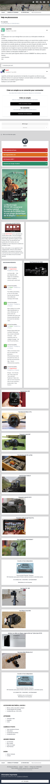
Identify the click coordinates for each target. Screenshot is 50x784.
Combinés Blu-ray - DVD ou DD (14, 711)
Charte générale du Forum (9, 150)
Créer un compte (11, 745)
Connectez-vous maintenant (25, 113)
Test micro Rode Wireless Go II (25, 652)
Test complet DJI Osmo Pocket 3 (25, 539)
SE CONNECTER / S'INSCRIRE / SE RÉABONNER (25, 579)
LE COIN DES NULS (14, 23)
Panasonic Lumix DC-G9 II (25, 497)
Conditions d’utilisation (22, 776)
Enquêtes (9, 720)
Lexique (9, 755)
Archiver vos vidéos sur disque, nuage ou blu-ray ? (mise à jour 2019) (25, 633)
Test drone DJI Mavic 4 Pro (25, 412)
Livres (8, 721)
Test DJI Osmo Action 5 (25, 475)
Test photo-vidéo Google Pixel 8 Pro (25, 518)
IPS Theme (9, 766)
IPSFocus (15, 766)
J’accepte (25, 781)
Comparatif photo (11, 734)
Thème (26, 766)
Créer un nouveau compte (25, 103)
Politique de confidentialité (36, 766)
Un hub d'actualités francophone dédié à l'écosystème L (12, 267)
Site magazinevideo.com (9, 154)
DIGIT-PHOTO (8, 234)
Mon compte (10, 743)
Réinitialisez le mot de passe (25, 582)
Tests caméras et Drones (13, 729)
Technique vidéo (11, 718)
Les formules (10, 741)
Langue (21, 766)
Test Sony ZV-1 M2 (25, 588)
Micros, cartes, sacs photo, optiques (15, 708)
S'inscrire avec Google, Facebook (11, 163)
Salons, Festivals (11, 754)
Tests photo (10, 731)
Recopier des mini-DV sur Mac (25, 455)
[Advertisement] (37, 232)
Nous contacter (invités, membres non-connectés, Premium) (25, 768)
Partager (25, 124)
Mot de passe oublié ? (8, 159)
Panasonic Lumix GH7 (25, 434)
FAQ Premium (10, 746)
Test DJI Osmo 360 (25, 391)
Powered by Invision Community (25, 769)
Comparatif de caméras (12, 732)
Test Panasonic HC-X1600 (36, 262)
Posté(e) (11, 31)
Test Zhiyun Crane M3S (25, 610)
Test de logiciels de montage (14, 709)
